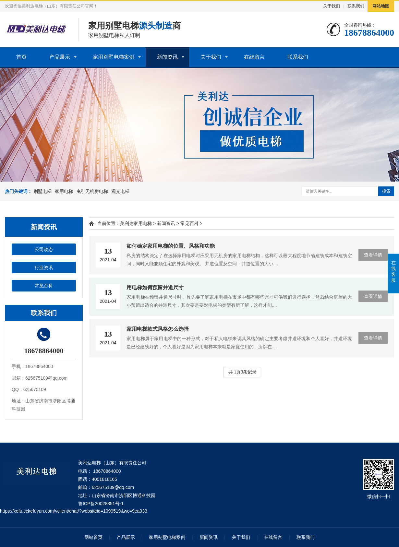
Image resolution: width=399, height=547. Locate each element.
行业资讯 (44, 267)
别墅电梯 (42, 191)
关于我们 (331, 6)
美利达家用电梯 (136, 223)
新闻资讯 (167, 57)
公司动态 (44, 249)
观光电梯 (120, 191)
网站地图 (380, 6)
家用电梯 (64, 191)
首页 (21, 57)
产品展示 (59, 57)
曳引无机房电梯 (92, 191)
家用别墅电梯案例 (113, 57)
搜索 (386, 191)
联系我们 (355, 6)
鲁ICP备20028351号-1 (101, 503)
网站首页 (93, 537)
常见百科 (44, 285)
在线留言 (254, 57)
